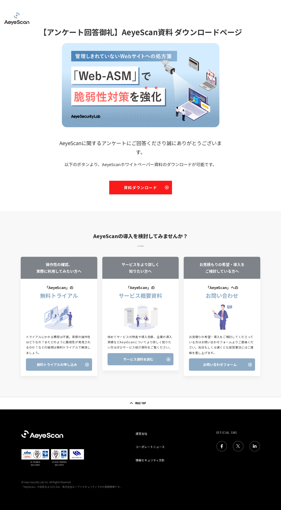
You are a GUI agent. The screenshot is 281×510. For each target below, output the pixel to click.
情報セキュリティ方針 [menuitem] (150, 460)
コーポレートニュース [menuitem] (150, 447)
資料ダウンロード (140, 187)
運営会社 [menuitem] (141, 433)
